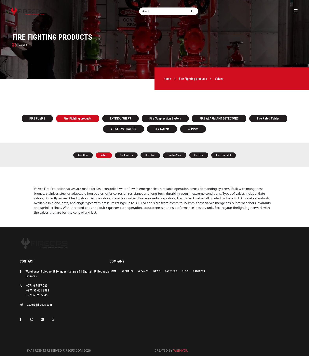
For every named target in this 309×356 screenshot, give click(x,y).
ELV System (162, 129)
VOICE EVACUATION (123, 129)
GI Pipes (193, 129)
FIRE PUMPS (37, 118)
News (156, 271)
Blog (185, 271)
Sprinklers (83, 155)
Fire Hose (198, 155)
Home (167, 79)
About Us (127, 271)
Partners (171, 271)
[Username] (166, 11)
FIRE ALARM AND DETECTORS (219, 118)
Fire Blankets (126, 155)
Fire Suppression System (165, 118)
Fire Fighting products (52, 37)
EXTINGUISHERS (120, 118)
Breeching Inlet (223, 155)
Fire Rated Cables (268, 118)
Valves (104, 155)
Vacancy (143, 271)
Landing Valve (174, 155)
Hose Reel (150, 155)
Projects (199, 271)
